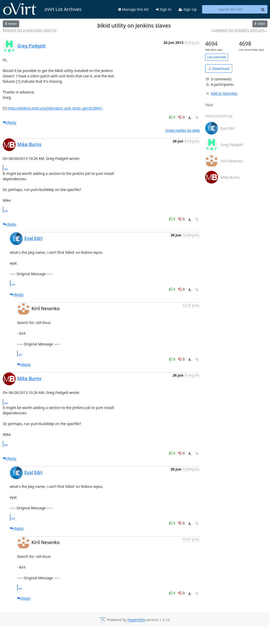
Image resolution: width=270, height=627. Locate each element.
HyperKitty (136, 620)
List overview (216, 57)
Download (218, 68)
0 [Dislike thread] (182, 117)
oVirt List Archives (42, 9)
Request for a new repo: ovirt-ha (30, 30)
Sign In (163, 9)
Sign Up (188, 9)
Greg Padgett (31, 46)
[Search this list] (230, 9)
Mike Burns (29, 144)
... (6, 168)
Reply (10, 122)
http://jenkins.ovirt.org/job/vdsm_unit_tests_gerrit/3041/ (55, 108)
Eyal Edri (33, 238)
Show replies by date (182, 130)
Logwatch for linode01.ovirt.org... (239, 30)
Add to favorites (221, 93)
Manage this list (133, 9)
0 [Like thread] (172, 117)
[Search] (262, 9)
